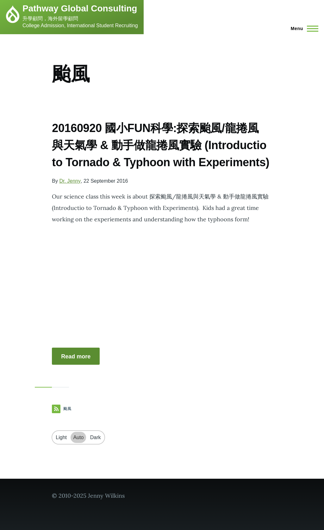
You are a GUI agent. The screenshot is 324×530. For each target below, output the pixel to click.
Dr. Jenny (70, 181)
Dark (95, 437)
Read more (75, 356)
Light (61, 437)
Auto (78, 437)
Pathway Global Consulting (79, 8)
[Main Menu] (302, 28)
